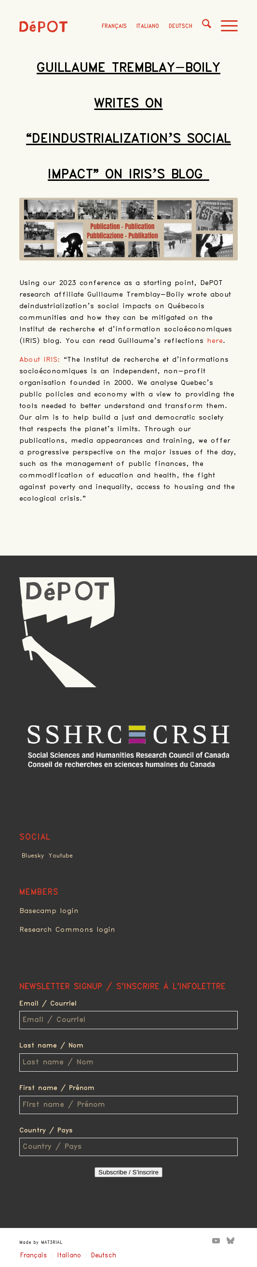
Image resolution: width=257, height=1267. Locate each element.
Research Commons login (67, 930)
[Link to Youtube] (216, 1240)
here (215, 341)
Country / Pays (46, 1130)
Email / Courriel (48, 1004)
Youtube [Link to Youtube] (61, 855)
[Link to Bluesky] (230, 1240)
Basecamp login (49, 911)
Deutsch (180, 26)
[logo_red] (43, 26)
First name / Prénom (57, 1088)
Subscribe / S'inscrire (128, 1172)
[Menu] (224, 26)
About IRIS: (39, 359)
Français (114, 26)
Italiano (147, 26)
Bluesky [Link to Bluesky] (33, 855)
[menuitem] (201, 26)
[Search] (201, 26)
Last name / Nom (51, 1045)
